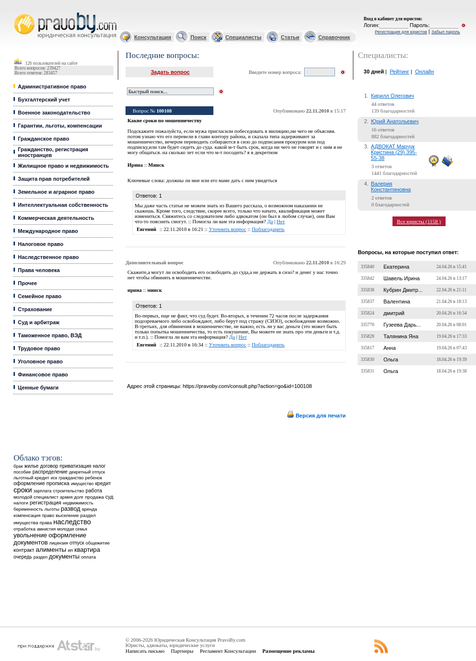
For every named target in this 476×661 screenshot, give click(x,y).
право (48, 515)
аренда (89, 509)
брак (18, 466)
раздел (40, 557)
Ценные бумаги (38, 387)
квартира (87, 549)
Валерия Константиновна (391, 186)
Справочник (334, 37)
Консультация (152, 37)
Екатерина (396, 267)
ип (70, 550)
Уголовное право (40, 361)
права (46, 522)
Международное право (48, 231)
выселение (67, 515)
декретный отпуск (87, 472)
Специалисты (243, 37)
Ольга (390, 359)
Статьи (290, 37)
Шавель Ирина (401, 278)
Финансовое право (43, 374)
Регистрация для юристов (401, 31)
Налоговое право (40, 244)
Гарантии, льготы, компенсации (60, 126)
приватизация (76, 466)
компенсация (27, 515)
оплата (88, 557)
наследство (72, 522)
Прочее (27, 283)
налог (99, 466)
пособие (22, 472)
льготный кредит (31, 477)
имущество (82, 483)
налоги (21, 502)
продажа (94, 497)
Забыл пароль (446, 31)
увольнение (30, 535)
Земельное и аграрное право (56, 192)
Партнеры (182, 651)
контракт (24, 550)
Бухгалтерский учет (44, 99)
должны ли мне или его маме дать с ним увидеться (221, 180)
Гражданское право (43, 139)
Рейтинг (399, 71)
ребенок (93, 477)
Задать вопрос (170, 72)
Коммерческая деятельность (56, 218)
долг (79, 497)
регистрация (45, 502)
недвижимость (78, 502)
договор (49, 466)
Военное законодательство (54, 112)
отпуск (77, 543)
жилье (31, 466)
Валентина (396, 301)
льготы (51, 509)
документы (64, 556)
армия (66, 497)
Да (270, 221)
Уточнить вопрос (227, 229)
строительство (68, 490)
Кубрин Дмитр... (402, 290)
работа (93, 490)
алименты (51, 549)
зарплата (42, 491)
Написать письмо (145, 651)
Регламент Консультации (228, 651)
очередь (23, 557)
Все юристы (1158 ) (419, 221)
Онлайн (424, 71)
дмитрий (394, 313)
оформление (29, 483)
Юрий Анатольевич (395, 121)
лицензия (58, 543)
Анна (389, 348)
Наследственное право (48, 257)
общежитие (97, 543)
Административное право (52, 86)
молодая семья (72, 529)
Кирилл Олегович (392, 96)
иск (54, 477)
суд (109, 497)
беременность (28, 509)
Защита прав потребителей (54, 179)
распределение (50, 471)
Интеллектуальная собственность (63, 205)
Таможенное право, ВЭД (50, 335)
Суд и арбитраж (38, 322)
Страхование (35, 309)
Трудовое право (39, 348)
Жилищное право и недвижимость (63, 166)
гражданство (71, 477)
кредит (103, 483)
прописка (58, 483)
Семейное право (39, 296)
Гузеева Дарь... (401, 325)
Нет (281, 221)
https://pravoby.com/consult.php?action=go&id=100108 (247, 386)
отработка (24, 529)
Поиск (199, 37)
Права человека (39, 270)
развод (70, 508)
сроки (23, 490)
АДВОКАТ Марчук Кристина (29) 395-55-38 (394, 152)
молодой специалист (36, 497)
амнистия (46, 529)
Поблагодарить (268, 229)
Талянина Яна (400, 336)
